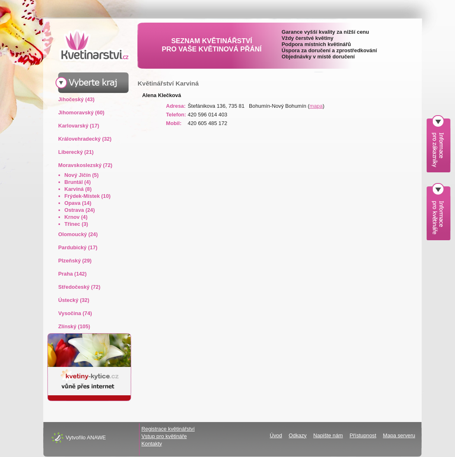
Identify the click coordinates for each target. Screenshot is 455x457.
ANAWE (96, 437)
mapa (316, 106)
